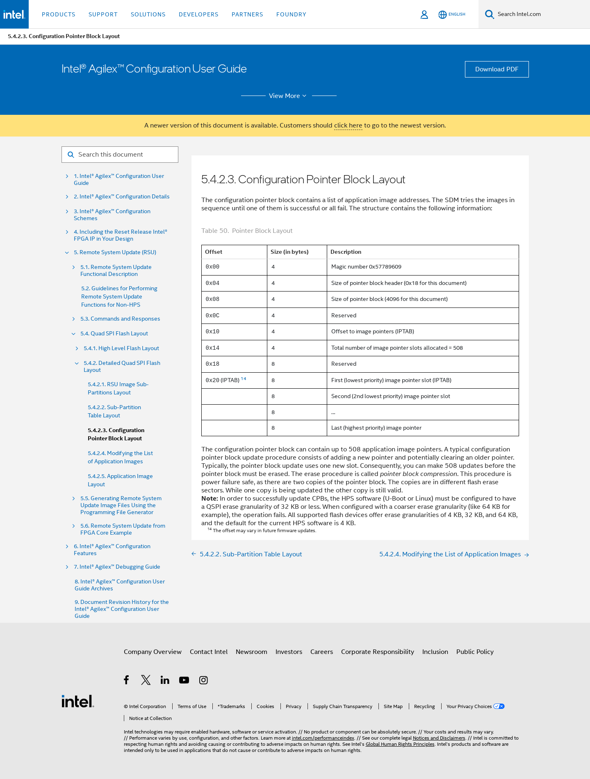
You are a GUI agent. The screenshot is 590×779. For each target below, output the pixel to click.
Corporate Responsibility (377, 652)
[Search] (489, 14)
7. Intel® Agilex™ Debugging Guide (117, 566)
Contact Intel (209, 652)
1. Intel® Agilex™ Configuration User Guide (119, 180)
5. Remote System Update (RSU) (115, 252)
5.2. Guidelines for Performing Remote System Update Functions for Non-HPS (119, 296)
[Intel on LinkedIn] (165, 681)
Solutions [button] (148, 14)
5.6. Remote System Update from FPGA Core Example (122, 529)
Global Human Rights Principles (400, 744)
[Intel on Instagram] (204, 681)
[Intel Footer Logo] (78, 701)
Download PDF (497, 69)
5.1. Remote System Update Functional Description (116, 271)
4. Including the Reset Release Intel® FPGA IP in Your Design (120, 235)
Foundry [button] (291, 14)
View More (289, 96)
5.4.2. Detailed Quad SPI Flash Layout (122, 367)
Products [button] (58, 14)
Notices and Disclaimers (439, 738)
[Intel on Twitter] (146, 681)
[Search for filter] (120, 154)
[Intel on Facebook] (127, 681)
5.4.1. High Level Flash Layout (121, 348)
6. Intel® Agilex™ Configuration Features (112, 550)
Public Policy (475, 652)
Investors (289, 652)
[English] (451, 14)
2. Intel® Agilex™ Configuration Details (122, 196)
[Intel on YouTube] (184, 681)
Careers (321, 652)
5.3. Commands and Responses (120, 318)
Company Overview (153, 652)
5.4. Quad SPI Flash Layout (114, 333)
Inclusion (435, 652)
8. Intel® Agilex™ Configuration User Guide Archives (120, 585)
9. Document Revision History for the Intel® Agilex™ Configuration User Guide (122, 609)
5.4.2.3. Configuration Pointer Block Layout (116, 434)
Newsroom (251, 652)
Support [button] (103, 14)
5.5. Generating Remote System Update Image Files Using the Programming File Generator (121, 505)
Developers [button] (199, 14)
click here (348, 125)
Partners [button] (247, 14)
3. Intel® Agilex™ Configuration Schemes (112, 215)
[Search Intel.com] (542, 14)
